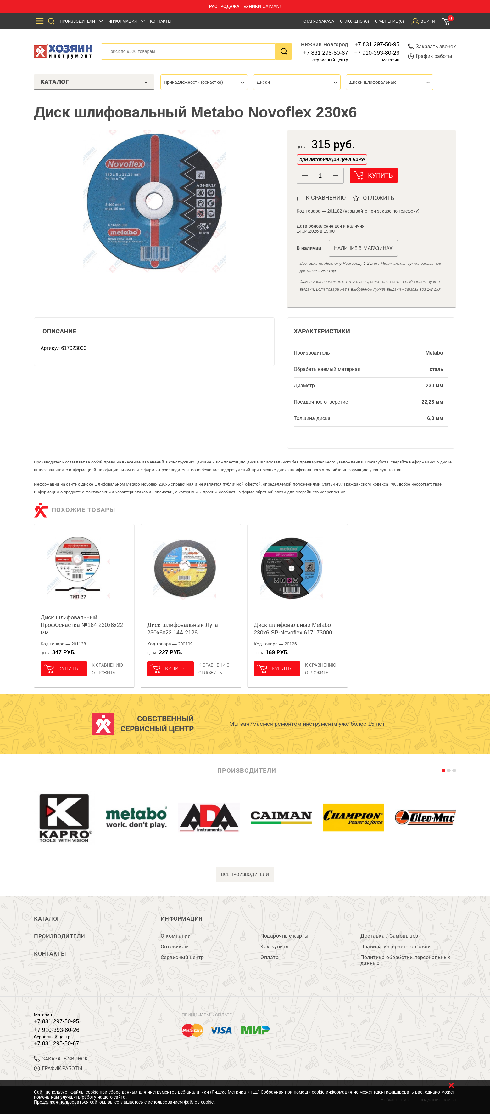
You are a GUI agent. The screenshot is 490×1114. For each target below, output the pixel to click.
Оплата (269, 957)
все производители (245, 874)
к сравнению (326, 198)
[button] (335, 175)
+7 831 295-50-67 (325, 53)
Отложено (354, 21)
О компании (176, 936)
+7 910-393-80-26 (377, 53)
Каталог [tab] (94, 81)
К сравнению (107, 665)
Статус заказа (318, 21)
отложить (378, 198)
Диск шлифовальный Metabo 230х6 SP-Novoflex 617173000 (293, 629)
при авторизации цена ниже (331, 159)
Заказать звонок (432, 46)
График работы (430, 56)
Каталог (47, 919)
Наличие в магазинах (363, 248)
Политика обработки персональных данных (405, 960)
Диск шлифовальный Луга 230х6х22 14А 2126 (182, 629)
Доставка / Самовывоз (389, 936)
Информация (122, 21)
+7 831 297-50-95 (377, 44)
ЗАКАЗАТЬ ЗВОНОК (61, 1059)
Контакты (160, 21)
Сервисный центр (182, 957)
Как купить (274, 946)
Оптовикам (175, 946)
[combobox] (204, 82)
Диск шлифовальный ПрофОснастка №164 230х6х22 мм (82, 625)
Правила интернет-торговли (395, 946)
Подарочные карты (284, 936)
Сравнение (389, 21)
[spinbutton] (320, 176)
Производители (77, 21)
